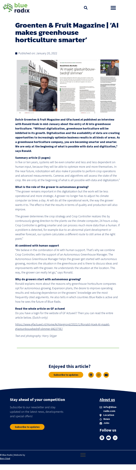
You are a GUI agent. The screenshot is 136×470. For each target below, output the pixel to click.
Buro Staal (5, 458)
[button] (85, 7)
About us (107, 399)
